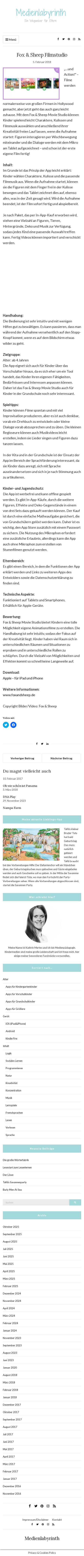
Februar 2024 (10, 1323)
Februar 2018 (10, 1389)
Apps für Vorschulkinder (19, 994)
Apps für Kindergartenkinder (21, 986)
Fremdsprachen (14, 1112)
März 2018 (9, 1382)
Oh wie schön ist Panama (20, 786)
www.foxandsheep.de (19, 695)
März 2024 (9, 1315)
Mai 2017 (8, 1449)
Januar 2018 (10, 1397)
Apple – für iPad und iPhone (23, 678)
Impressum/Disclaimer (35, 1519)
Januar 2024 (10, 1330)
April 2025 (9, 1271)
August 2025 (10, 1241)
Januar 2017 (10, 1478)
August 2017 (10, 1426)
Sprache (10, 1134)
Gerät (6, 1016)
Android (10, 1031)
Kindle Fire (11, 1038)
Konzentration (13, 1090)
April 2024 (9, 1308)
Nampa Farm (12, 808)
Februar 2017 (10, 1471)
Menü (10, 40)
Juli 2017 (8, 1434)
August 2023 (10, 1352)
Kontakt (57, 1519)
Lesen (9, 1120)
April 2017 (9, 1456)
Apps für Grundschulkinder (20, 1001)
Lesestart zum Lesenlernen (17, 1167)
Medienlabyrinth (42, 1538)
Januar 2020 (10, 1367)
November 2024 (12, 1300)
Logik (9, 1053)
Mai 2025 (8, 1263)
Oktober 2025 (11, 1226)
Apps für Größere (15, 1008)
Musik (9, 1097)
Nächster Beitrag (61, 758)
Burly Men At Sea (12, 1189)
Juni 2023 (8, 1360)
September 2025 (12, 1234)
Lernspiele (11, 1105)
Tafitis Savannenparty (15, 1182)
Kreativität (11, 1083)
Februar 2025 (10, 1286)
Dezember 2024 (12, 1293)
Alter (5, 979)
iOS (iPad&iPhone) (16, 1023)
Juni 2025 (8, 1256)
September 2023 (12, 1345)
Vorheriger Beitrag (22, 758)
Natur (9, 1075)
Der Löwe (8, 1174)
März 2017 (9, 1464)
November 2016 (12, 1493)
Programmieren (14, 1068)
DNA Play (9, 797)
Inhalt (6, 1045)
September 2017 (12, 1419)
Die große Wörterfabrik (16, 1160)
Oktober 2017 (11, 1412)
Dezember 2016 (12, 1486)
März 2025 (9, 1278)
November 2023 (12, 1337)
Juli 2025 (8, 1249)
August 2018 (10, 1375)
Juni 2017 (8, 1441)
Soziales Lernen (14, 1060)
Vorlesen (10, 1127)
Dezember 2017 (12, 1404)
